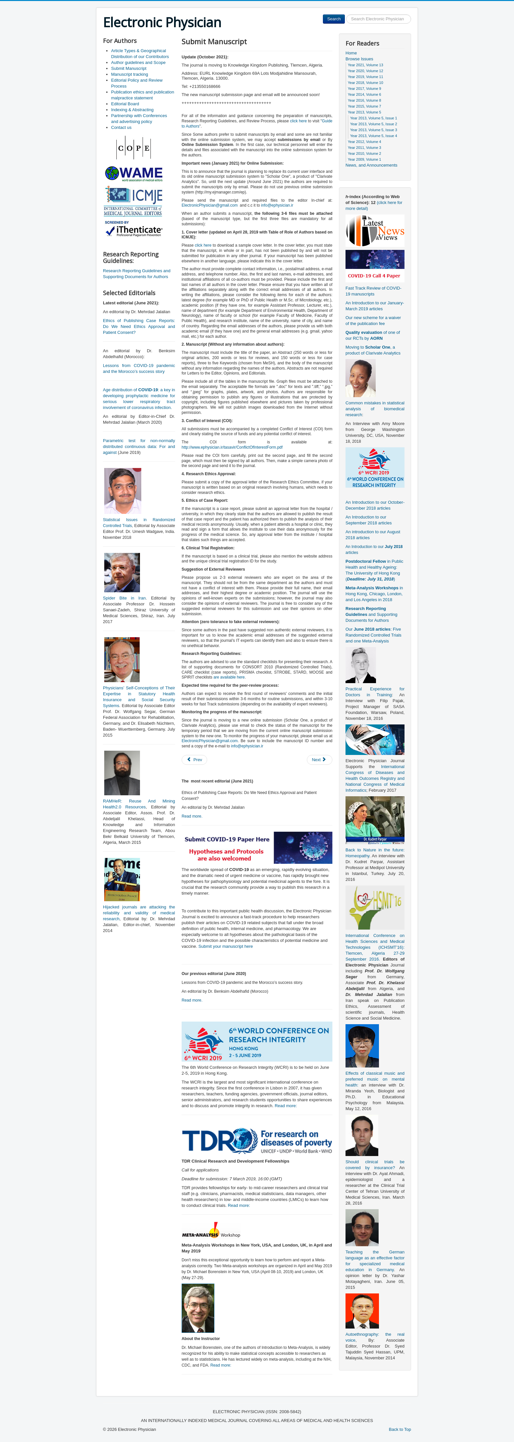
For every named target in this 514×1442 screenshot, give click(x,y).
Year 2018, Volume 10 (365, 83)
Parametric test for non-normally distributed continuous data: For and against (139, 446)
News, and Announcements (371, 165)
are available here (229, 677)
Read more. (192, 816)
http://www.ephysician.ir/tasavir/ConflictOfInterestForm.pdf (232, 447)
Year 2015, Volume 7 (364, 106)
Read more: (286, 1105)
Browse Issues (359, 58)
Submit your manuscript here (225, 946)
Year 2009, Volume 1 (364, 159)
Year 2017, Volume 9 (364, 89)
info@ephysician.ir (277, 205)
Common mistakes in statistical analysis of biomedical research (375, 408)
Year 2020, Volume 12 (365, 71)
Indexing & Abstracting (132, 109)
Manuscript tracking (129, 74)
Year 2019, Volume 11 (365, 77)
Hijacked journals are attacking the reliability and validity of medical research (139, 912)
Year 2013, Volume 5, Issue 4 (373, 136)
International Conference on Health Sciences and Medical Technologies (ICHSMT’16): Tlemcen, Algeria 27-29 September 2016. (375, 947)
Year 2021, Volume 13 (365, 65)
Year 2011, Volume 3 (364, 148)
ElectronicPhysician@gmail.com (210, 205)
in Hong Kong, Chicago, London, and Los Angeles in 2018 (374, 593)
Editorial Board (125, 103)
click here (298, 121)
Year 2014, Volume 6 (364, 94)
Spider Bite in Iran (124, 598)
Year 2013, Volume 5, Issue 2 (373, 124)
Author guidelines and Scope (138, 62)
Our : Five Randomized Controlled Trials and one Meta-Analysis (374, 635)
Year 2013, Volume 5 (364, 112)
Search (334, 18)
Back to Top (400, 1429)
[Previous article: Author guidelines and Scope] (194, 760)
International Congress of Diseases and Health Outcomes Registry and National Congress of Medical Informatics (375, 778)
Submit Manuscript (129, 68)
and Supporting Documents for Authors (371, 614)
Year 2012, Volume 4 (364, 142)
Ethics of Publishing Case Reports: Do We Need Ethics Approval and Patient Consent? (139, 326)
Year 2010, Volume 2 (364, 153)
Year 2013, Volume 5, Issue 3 (373, 130)
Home (351, 53)
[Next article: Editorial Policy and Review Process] (319, 760)
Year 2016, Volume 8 (364, 100)
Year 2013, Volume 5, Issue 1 (373, 118)
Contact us (121, 127)
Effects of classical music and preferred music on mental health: (375, 1079)
